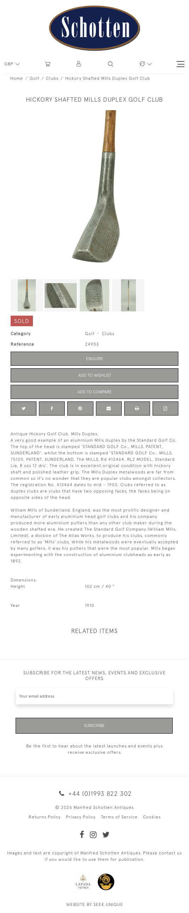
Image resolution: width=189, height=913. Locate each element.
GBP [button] (9, 63)
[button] (79, 64)
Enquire (94, 358)
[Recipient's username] (94, 696)
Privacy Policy (81, 816)
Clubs (52, 78)
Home (16, 78)
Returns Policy (45, 816)
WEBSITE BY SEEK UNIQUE (94, 904)
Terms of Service (119, 816)
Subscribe (94, 725)
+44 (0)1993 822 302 (94, 793)
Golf (34, 78)
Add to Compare (95, 391)
